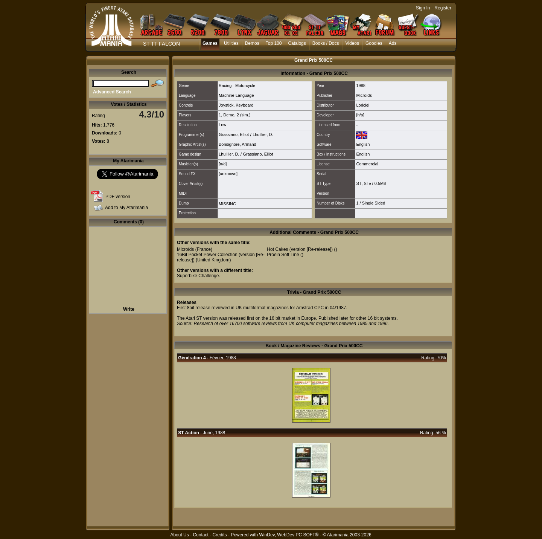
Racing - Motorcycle (237, 85)
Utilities (231, 43)
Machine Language (236, 95)
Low (222, 124)
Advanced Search (112, 92)
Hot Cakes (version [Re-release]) (300, 249)
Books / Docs (325, 43)
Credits (219, 534)
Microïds (364, 95)
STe (367, 183)
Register (442, 8)
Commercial (367, 164)
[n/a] (360, 115)
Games (210, 43)
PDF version (117, 196)
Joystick (226, 105)
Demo (228, 115)
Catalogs (297, 43)
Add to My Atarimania (126, 207)
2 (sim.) (244, 115)
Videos (352, 43)
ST (358, 183)
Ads (393, 43)
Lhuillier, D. (263, 134)
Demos (252, 43)
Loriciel (362, 105)
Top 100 (274, 43)
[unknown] (228, 173)
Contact (200, 534)
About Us (179, 534)
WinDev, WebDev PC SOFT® (289, 534)
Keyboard (244, 105)
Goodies (373, 43)
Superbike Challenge (198, 275)
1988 (360, 85)
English (363, 144)
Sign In (423, 8)
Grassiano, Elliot (234, 134)
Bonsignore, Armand (237, 144)
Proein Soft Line (283, 254)
